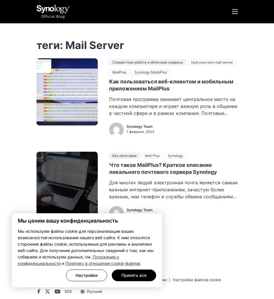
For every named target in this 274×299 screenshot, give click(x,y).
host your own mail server (212, 62)
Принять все (133, 275)
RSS (68, 291)
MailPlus (119, 72)
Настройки (86, 275)
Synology (175, 155)
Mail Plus (152, 155)
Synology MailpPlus (151, 72)
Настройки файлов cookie (197, 279)
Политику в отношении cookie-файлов (102, 263)
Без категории (124, 155)
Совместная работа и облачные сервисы (147, 62)
